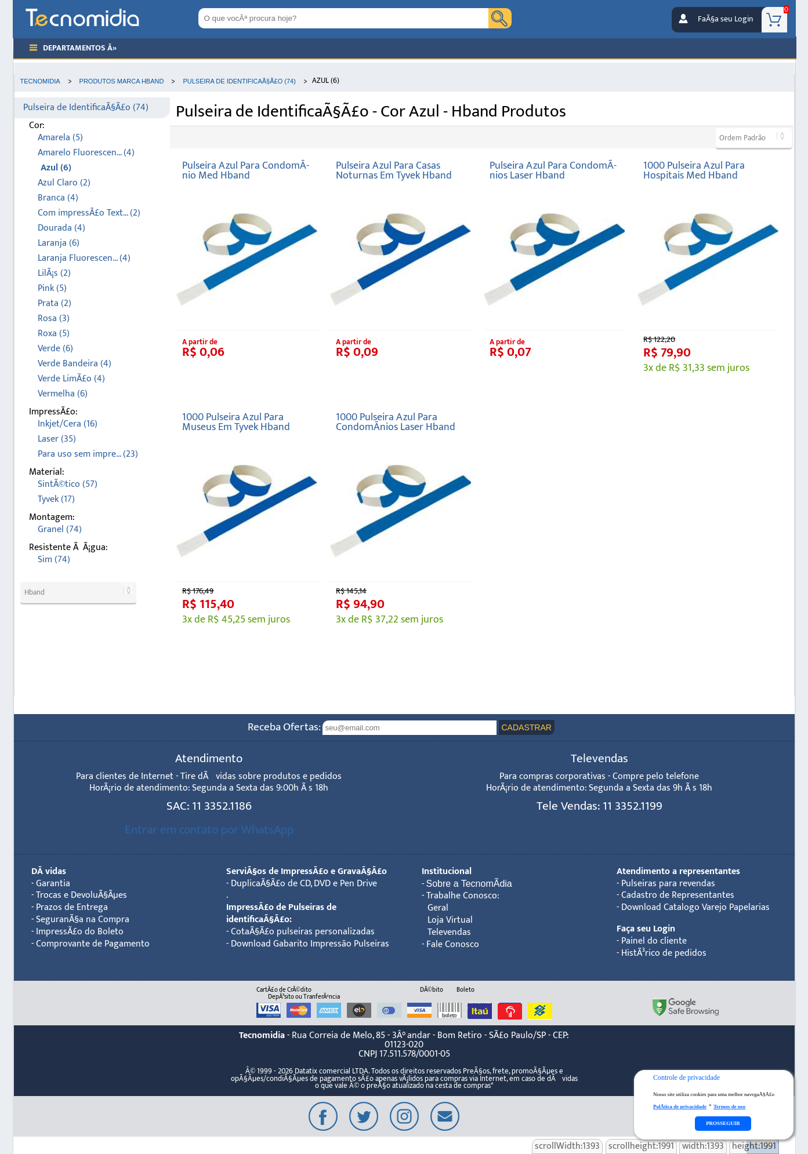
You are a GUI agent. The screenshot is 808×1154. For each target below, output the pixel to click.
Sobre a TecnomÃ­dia (469, 884)
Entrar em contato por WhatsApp (209, 830)
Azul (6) (56, 168)
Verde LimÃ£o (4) (71, 379)
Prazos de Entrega (72, 907)
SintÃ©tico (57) (67, 484)
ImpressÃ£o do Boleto (80, 932)
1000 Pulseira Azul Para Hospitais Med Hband (694, 170)
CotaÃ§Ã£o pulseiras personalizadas (303, 932)
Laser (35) (57, 439)
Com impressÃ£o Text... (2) (89, 213)
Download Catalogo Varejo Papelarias (695, 907)
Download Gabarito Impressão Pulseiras (310, 944)
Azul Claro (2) (64, 183)
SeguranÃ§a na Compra (82, 919)
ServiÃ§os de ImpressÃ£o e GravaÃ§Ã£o (306, 871)
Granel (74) (60, 529)
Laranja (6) (58, 243)
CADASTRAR (527, 727)
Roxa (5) (54, 333)
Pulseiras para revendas (668, 883)
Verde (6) (55, 348)
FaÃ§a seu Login (725, 19)
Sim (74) (54, 559)
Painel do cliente (654, 941)
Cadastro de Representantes (677, 895)
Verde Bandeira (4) (74, 364)
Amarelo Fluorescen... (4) (86, 153)
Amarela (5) (60, 137)
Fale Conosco (452, 944)
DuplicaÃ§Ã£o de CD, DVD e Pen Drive (304, 883)
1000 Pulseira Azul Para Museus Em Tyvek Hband (236, 422)
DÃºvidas (48, 871)
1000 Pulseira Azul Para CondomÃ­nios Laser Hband (395, 422)
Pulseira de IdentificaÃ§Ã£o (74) (85, 107)
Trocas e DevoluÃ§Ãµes (81, 895)
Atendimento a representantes (678, 871)
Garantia (53, 883)
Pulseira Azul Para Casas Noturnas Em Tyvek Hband (394, 170)
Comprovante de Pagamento (93, 944)
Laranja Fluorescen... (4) (84, 258)
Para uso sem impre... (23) (88, 454)
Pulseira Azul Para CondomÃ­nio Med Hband (245, 170)
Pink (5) (52, 288)
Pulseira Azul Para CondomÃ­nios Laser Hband (553, 170)
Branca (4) (58, 198)
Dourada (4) (61, 228)
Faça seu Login (646, 929)
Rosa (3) (54, 318)
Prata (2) (54, 303)
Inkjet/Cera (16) (67, 424)
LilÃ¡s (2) (54, 273)
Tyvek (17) (56, 499)
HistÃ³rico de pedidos (663, 953)
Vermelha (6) (63, 394)
